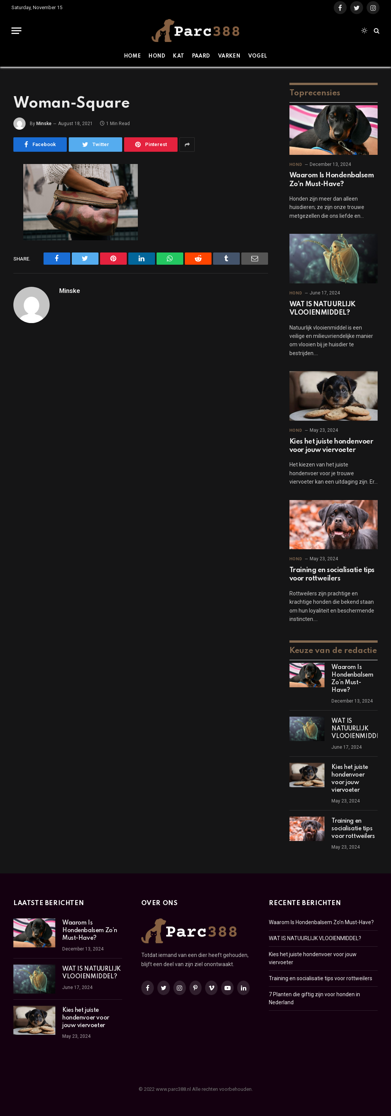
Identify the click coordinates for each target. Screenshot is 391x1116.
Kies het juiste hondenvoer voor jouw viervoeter (331, 445)
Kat (178, 56)
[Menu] (16, 30)
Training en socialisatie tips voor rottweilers (332, 574)
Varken (229, 56)
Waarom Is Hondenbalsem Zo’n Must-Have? (331, 179)
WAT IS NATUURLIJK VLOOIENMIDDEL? (322, 308)
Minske (44, 123)
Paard (201, 56)
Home (132, 56)
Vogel (257, 56)
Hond (157, 56)
